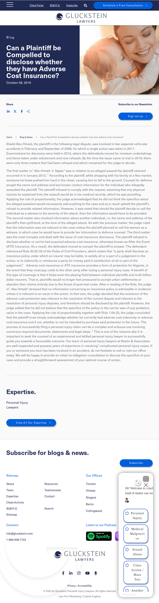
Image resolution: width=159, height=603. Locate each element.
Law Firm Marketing (69, 596)
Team (9, 490)
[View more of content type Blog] (10, 37)
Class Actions (15, 502)
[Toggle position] (138, 480)
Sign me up (135, 116)
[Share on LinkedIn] (8, 111)
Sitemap (11, 514)
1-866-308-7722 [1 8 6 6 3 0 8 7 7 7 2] (16, 539)
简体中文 (55, 5)
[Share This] (28, 111)
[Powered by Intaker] (125, 595)
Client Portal (36, 5)
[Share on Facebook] (22, 111)
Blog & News (26, 137)
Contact (49, 496)
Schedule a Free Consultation (123, 5)
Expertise (12, 496)
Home (9, 137)
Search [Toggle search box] (49, 508)
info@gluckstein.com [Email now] (19, 533)
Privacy (71, 585)
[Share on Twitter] (15, 111)
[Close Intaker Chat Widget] (146, 477)
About (10, 484)
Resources (51, 484)
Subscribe (72, 5)
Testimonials (52, 490)
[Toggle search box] (85, 5)
